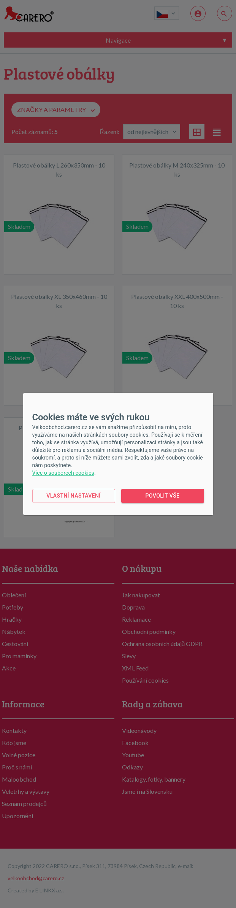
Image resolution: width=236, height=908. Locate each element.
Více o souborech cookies (63, 473)
